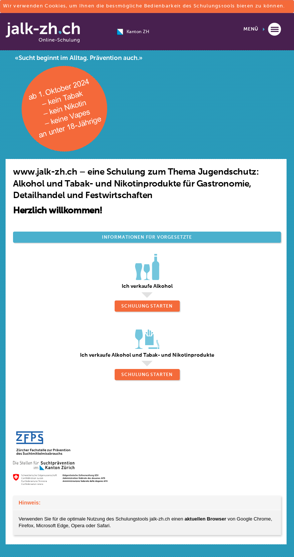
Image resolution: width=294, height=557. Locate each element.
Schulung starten (146, 306)
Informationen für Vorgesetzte (147, 237)
